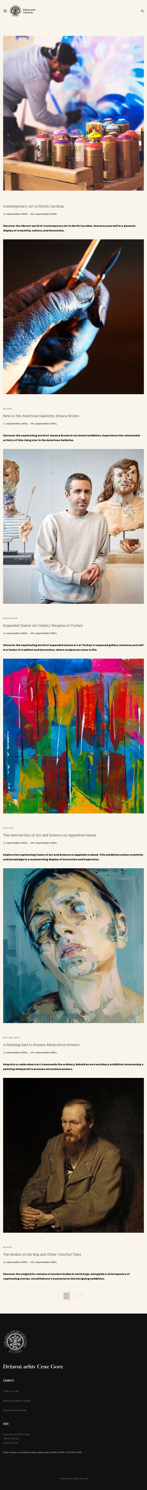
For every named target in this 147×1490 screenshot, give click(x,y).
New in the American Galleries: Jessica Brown (41, 416)
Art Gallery (11, 1038)
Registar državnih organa (15, 1410)
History (8, 828)
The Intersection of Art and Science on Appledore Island (49, 835)
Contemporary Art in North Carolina (33, 206)
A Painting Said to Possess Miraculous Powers (41, 1045)
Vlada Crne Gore (11, 1391)
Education (10, 618)
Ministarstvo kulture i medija (17, 1401)
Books (7, 409)
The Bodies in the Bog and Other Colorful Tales (42, 1254)
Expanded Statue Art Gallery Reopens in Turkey (43, 625)
